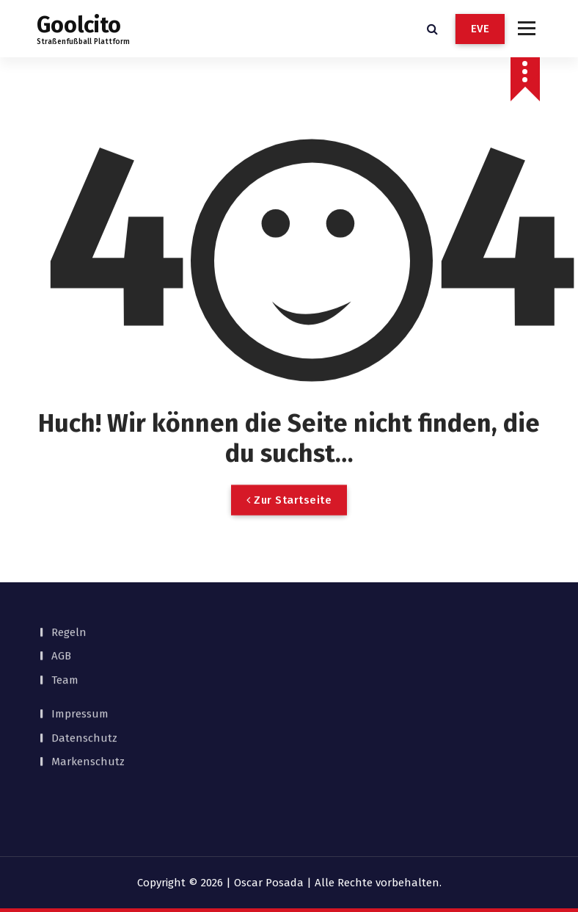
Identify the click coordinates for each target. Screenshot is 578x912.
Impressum (80, 674)
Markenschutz (88, 722)
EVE (480, 28)
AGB (61, 616)
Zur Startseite (289, 521)
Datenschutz (84, 698)
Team (64, 640)
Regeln (69, 592)
